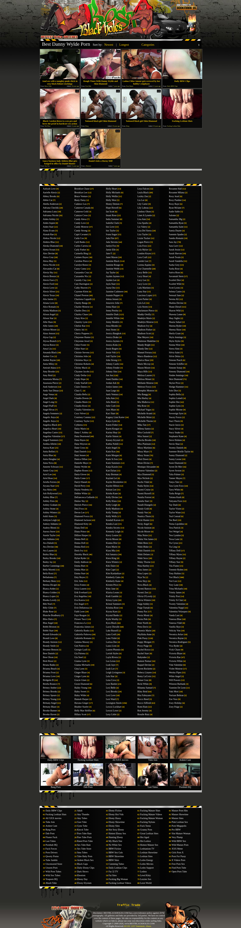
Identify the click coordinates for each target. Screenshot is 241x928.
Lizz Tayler (143, 234)
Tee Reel (173, 520)
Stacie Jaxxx (175, 425)
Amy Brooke (49, 371)
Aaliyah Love (49, 188)
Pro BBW (176, 829)
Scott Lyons (174, 288)
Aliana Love (49, 303)
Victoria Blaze (175, 653)
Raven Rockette (145, 668)
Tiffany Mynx (175, 554)
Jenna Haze (111, 307)
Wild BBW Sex (179, 841)
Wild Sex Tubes (53, 875)
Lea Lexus (111, 661)
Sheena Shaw (175, 329)
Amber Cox (48, 356)
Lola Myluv (143, 249)
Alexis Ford (48, 284)
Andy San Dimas (51, 390)
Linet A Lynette (145, 215)
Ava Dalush (48, 543)
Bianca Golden (50, 592)
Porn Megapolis (179, 826)
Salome (172, 215)
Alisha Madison (50, 310)
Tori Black (174, 577)
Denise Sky (79, 501)
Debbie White (80, 493)
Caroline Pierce (81, 261)
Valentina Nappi (176, 608)
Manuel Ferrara (145, 352)
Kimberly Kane (113, 581)
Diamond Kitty (81, 524)
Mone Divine (144, 463)
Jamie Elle (111, 249)
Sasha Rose (174, 268)
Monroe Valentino (146, 470)
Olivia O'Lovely (145, 596)
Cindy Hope (80, 379)
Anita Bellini (49, 451)
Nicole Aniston (144, 528)
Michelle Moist (145, 417)
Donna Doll (79, 543)
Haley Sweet (80, 691)
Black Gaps (82, 864)
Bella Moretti (49, 569)
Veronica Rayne (176, 638)
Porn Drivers (52, 852)
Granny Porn (146, 829)
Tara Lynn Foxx (176, 486)
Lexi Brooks (112, 691)
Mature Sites (177, 818)
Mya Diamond (144, 474)
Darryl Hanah (80, 482)
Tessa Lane (174, 539)
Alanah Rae (48, 234)
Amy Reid (48, 375)
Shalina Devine (176, 303)
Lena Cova (111, 680)
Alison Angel (49, 314)
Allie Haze (48, 322)
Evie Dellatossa (81, 608)
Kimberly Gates (113, 577)
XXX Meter (177, 849)
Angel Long (48, 402)
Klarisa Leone (112, 592)
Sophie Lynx (175, 406)
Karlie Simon (112, 436)
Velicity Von (174, 630)
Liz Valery (142, 227)
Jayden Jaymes (113, 276)
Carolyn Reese (81, 265)
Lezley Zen (143, 196)
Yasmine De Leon (177, 688)
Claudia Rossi (80, 406)
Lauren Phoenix (113, 649)
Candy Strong (80, 230)
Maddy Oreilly (144, 314)
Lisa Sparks (143, 223)
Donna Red (79, 547)
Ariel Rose (48, 478)
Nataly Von (143, 512)
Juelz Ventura (112, 394)
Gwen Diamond (81, 684)
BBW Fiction (115, 849)
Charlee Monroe (82, 307)
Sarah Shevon (175, 253)
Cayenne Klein (81, 291)
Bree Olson (48, 657)
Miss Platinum (144, 444)
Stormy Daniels (176, 448)
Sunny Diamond (176, 455)
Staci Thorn (174, 421)
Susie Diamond (176, 463)
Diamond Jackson (82, 520)
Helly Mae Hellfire (83, 710)
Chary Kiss (79, 318)
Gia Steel (78, 657)
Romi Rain (143, 707)
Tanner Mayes (175, 478)
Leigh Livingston (114, 672)
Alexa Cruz (48, 257)
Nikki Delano (144, 554)
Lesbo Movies (146, 864)
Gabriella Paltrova (82, 634)
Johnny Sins (111, 371)
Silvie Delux (175, 356)
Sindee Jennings (176, 375)
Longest (124, 44)
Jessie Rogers (112, 348)
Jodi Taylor (111, 356)
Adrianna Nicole (50, 215)
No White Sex (115, 845)
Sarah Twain (175, 257)
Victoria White (176, 661)
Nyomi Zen (143, 592)
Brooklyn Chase (82, 188)
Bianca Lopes (49, 596)
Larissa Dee (111, 642)
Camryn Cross (81, 215)
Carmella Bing (81, 253)
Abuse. (149, 926)
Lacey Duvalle (113, 627)
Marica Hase (143, 360)
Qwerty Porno (52, 856)
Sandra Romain (176, 238)
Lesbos (143, 871)
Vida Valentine (176, 665)
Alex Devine (49, 253)
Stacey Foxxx (175, 417)
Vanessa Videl (175, 623)
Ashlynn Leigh (50, 520)
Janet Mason (112, 257)
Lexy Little (111, 714)
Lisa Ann (142, 219)
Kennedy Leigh (113, 531)
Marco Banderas (145, 356)
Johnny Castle (112, 364)
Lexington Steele (114, 703)
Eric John (78, 581)
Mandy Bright (144, 345)
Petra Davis (143, 627)
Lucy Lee (142, 280)
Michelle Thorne (145, 421)
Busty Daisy (80, 200)
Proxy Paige (143, 646)
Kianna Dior (112, 543)
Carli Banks (80, 242)
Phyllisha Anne (145, 634)
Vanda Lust (174, 615)
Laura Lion (111, 646)
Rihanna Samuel (145, 688)
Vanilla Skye (175, 627)
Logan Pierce (144, 242)
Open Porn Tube (179, 871)
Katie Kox (111, 451)
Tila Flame (174, 566)
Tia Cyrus (173, 543)
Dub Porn (88, 786)
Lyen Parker (143, 299)
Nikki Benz (143, 543)
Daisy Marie (80, 428)
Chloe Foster (80, 345)
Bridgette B (48, 680)
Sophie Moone (176, 409)
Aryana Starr (49, 486)
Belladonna (48, 577)
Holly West (111, 200)
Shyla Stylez (175, 341)
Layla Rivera (112, 657)
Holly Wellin (112, 196)
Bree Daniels (49, 653)
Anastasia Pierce (50, 383)
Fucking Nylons (147, 822)
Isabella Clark (112, 223)
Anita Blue (48, 455)
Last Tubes (153, 786)
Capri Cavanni (81, 234)
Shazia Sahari (175, 322)
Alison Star (48, 318)
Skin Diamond (175, 379)
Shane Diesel (175, 307)
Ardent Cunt (185, 759)
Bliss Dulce (48, 619)
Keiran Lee (111, 489)
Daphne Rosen (81, 470)
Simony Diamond (177, 371)
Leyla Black (143, 192)
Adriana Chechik (51, 208)
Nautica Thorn (144, 516)
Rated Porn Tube (85, 841)
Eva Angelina (80, 596)
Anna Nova (48, 463)
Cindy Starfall (81, 383)
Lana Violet (111, 638)
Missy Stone (143, 455)
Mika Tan (142, 425)
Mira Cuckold (144, 432)
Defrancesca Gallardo (84, 497)
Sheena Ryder (175, 326)
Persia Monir (144, 615)
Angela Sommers (51, 413)
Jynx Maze (111, 409)
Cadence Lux (80, 204)
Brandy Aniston (50, 642)
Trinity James (175, 592)
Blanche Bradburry (52, 615)
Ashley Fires (49, 501)
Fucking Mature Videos (151, 814)
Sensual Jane (175, 295)
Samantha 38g (175, 219)
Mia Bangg (143, 394)
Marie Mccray (144, 364)
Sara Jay (173, 242)
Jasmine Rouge (113, 265)
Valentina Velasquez (178, 611)
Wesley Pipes (175, 672)
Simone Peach (175, 360)
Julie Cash (111, 406)
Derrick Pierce (81, 505)
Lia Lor (141, 200)
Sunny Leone (175, 459)
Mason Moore (144, 368)
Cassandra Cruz (81, 272)
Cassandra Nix (81, 276)
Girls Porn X (178, 852)
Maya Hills (143, 371)
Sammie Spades (176, 234)
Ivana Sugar (111, 234)
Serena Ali (174, 299)
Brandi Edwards (50, 634)
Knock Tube (83, 829)
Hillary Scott (80, 714)
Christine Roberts (82, 364)
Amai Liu (47, 348)
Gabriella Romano (83, 638)
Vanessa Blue (175, 619)
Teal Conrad (174, 516)
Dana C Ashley (81, 432)
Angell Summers (51, 440)
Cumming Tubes (116, 864)
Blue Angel (48, 623)
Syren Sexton (175, 470)
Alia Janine (48, 299)
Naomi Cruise (144, 489)
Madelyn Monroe (146, 322)
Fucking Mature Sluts (150, 810)
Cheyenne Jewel (82, 341)
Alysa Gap (48, 337)
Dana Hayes (80, 440)
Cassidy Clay (80, 280)
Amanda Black (50, 352)
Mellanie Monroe (146, 383)
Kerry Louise (112, 535)
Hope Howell (112, 208)
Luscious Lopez (145, 295)
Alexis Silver (49, 291)
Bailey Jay (48, 562)
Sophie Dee (174, 402)
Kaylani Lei (111, 478)
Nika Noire (143, 535)
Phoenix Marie (144, 630)
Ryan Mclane (175, 208)
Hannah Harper (81, 699)
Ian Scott (110, 211)
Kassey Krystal (113, 440)
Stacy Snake (174, 432)
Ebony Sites (114, 826)
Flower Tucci (80, 619)
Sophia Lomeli (176, 398)
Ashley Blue (49, 497)
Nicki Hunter (144, 520)
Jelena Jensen (112, 299)
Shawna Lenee (176, 314)
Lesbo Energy (146, 860)
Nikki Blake (143, 547)
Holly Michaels (113, 192)
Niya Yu (141, 577)
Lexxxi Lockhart (114, 707)
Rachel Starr (143, 653)
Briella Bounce (50, 684)
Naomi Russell (144, 493)
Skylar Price (174, 383)
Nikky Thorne (144, 562)
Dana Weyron (80, 444)
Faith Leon (79, 611)
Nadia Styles (143, 486)
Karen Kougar (112, 428)
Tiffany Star (174, 562)
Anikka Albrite (50, 444)
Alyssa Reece (49, 345)
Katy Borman (112, 474)
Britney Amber (50, 688)
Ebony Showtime (117, 822)
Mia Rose (142, 406)
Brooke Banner (50, 710)
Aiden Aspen (49, 223)
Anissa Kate (48, 448)
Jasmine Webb (112, 268)
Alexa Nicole (49, 265)
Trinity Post (174, 596)
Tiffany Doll (175, 550)
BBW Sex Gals (116, 852)
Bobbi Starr (48, 630)
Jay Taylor (111, 272)
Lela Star (110, 676)
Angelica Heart (50, 428)
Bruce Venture (81, 196)
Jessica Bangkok (113, 333)
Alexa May (48, 261)
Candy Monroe (81, 227)
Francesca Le (80, 623)
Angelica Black (50, 425)
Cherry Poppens (81, 333)
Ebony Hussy (115, 818)
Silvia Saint (174, 352)
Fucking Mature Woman (151, 818)
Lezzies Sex (145, 879)
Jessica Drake (112, 337)
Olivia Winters (144, 600)
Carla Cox (79, 238)
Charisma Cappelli (83, 299)
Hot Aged (144, 837)
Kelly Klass (111, 501)
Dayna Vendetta (81, 489)
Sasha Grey (174, 265)
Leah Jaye (110, 665)
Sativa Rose (174, 272)
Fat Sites (113, 875)
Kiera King (111, 558)
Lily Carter (143, 204)
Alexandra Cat (49, 268)
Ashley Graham (50, 505)
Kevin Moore (112, 539)
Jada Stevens (112, 242)
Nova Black (143, 585)
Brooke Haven (49, 714)
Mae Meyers (143, 337)
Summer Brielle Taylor (179, 451)
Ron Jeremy (143, 710)
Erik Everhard (81, 592)
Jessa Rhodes (112, 326)
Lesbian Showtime (149, 852)
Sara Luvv (174, 246)
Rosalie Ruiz (143, 714)
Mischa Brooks (145, 440)
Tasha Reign (174, 493)
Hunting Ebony (116, 837)
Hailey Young (80, 688)
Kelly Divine (112, 497)
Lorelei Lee (143, 261)
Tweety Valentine (177, 604)
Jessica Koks (112, 345)
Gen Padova (80, 646)
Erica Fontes (80, 585)
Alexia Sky (48, 272)
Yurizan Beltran (176, 695)
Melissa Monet (144, 379)
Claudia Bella (80, 394)
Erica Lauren (80, 588)
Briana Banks (49, 665)
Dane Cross (79, 448)
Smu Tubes (82, 852)
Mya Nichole (144, 478)
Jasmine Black (112, 261)
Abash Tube (51, 883)
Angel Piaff (48, 406)
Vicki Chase (174, 649)
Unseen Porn (52, 868)
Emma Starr (80, 573)
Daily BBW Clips (56, 759)
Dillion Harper (81, 535)
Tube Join (153, 759)
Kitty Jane (110, 588)
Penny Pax (142, 611)
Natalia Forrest (144, 497)
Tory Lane (174, 585)
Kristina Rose (112, 608)
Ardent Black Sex (85, 860)
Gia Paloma (79, 653)
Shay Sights (174, 318)
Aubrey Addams (50, 524)
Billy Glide (48, 608)
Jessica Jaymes (113, 341)
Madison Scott (144, 333)
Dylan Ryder (80, 558)
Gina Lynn (79, 668)
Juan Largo (111, 390)
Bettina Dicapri (50, 585)
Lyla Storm (143, 307)
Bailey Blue (48, 554)
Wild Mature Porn (180, 845)
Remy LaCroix (144, 676)
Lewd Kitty (145, 875)
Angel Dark (48, 398)
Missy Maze (143, 451)
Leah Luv (110, 668)
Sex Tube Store (84, 849)
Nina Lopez (143, 573)
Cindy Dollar (80, 375)
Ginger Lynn (80, 676)
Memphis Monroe (146, 390)
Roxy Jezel (174, 196)
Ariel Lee (47, 474)
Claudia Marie (81, 402)
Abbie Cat (47, 200)
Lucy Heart (143, 276)
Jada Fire (110, 238)
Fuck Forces (51, 849)
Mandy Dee (143, 348)
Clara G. (78, 390)
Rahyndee (142, 657)
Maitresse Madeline (147, 341)
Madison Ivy (143, 326)
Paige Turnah (144, 608)
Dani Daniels (80, 451)
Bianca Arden (49, 588)
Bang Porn (56, 786)
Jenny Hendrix (113, 322)
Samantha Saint (176, 227)
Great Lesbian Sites (149, 833)
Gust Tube (82, 822)
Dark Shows (83, 871)
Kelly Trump (112, 512)
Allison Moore (50, 329)
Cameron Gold (81, 211)
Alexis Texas (49, 295)
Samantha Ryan (176, 223)
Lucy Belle (143, 272)
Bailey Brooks (49, 558)
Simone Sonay (175, 368)
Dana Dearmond (82, 436)
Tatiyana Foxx (175, 501)
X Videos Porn (178, 860)
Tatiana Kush (175, 497)
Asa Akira (47, 489)
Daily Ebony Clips (85, 868)
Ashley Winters (50, 512)
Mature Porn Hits (180, 810)
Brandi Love (49, 638)
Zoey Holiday (175, 703)
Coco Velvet (80, 413)
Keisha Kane (112, 493)
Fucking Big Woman (118, 879)
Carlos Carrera (81, 246)
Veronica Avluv (176, 634)
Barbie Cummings (51, 566)
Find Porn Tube (179, 868)
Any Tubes (82, 818)
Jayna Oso (111, 288)
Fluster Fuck (120, 786)
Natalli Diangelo (145, 505)
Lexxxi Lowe (112, 710)
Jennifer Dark (112, 314)
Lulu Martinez (144, 288)
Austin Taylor (49, 535)
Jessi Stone (111, 329)
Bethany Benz (49, 581)
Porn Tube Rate (84, 833)
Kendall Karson (113, 520)
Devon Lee (79, 512)
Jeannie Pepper (113, 295)
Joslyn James (112, 387)
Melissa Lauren (145, 375)
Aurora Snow (49, 531)
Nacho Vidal (143, 482)
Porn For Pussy (179, 856)
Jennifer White (113, 318)
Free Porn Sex (178, 864)
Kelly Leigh (111, 505)
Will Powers (174, 680)
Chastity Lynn (81, 322)
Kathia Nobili (112, 444)
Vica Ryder (174, 646)
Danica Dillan (80, 459)
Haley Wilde (80, 695)
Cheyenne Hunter (82, 337)
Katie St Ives (112, 459)
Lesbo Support (147, 868)
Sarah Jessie (174, 249)
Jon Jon (109, 375)
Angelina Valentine (52, 436)
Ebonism (81, 875)
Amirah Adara (49, 368)
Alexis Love (48, 288)
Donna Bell (79, 539)
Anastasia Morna (51, 379)
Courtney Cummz (82, 417)
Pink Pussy (143, 638)
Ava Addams (49, 539)
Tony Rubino (175, 573)
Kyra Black (111, 623)
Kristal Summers (114, 604)
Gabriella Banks (82, 630)
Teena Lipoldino (176, 524)
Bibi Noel (47, 604)
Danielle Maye (81, 463)
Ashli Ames (48, 516)
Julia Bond (111, 402)
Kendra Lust (112, 524)
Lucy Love (143, 284)
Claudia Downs (81, 398)
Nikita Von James (146, 539)
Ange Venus (48, 394)
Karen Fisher (112, 425)
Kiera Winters (112, 562)
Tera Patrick (174, 528)
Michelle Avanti (145, 413)
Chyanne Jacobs (82, 371)
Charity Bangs (81, 303)
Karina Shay (112, 432)
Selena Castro (175, 291)
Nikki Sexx (143, 558)
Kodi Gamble (112, 596)
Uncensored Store (54, 864)
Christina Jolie (81, 356)
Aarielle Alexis (50, 192)
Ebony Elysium (84, 883)
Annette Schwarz (51, 467)
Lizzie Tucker (144, 238)
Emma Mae (79, 569)
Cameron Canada (82, 208)
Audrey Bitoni (49, 528)
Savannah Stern (176, 276)
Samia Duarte (175, 230)
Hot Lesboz (145, 841)
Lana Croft (111, 634)
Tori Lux (173, 581)
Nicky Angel (143, 524)
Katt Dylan (111, 470)
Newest (108, 44)
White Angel (175, 676)
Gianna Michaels (82, 665)
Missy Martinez (145, 448)
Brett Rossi (48, 661)
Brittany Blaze (49, 707)
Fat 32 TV (113, 871)
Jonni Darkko (112, 379)
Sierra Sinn (174, 348)
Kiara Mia (110, 550)
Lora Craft (142, 257)
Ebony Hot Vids (116, 814)
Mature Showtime (180, 814)
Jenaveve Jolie (112, 303)
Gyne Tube (82, 826)
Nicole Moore (144, 531)
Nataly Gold (143, 508)
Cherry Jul (79, 329)
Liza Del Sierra (145, 230)
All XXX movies (120, 759)
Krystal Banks (112, 615)
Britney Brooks (50, 691)
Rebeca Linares (145, 672)
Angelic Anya (49, 417)
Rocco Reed (143, 699)
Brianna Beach (50, 668)
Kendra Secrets (113, 528)
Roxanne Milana (176, 192)
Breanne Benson (50, 649)
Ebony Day (82, 879)
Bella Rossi (48, 573)
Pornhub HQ (185, 786)
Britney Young (50, 699)
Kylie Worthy (112, 619)
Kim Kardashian (113, 573)
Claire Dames (80, 387)
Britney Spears (50, 695)
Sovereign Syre (176, 413)
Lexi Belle (111, 688)
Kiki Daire (111, 566)
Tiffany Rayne (175, 558)
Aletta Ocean (49, 249)
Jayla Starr (111, 284)
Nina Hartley (144, 566)
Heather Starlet (81, 707)
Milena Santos (144, 428)
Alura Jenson (49, 333)
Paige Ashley (144, 604)
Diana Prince (80, 531)
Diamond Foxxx (82, 516)
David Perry (80, 486)
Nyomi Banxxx (145, 588)
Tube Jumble (52, 860)
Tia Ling (173, 547)
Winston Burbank (177, 684)
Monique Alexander (147, 467)
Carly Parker (80, 249)
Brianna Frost (49, 672)
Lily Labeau (143, 208)
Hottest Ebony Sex (117, 833)
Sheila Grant (175, 333)
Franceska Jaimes (82, 627)
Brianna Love (49, 676)
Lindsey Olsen (144, 211)
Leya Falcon (143, 188)
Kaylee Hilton (112, 486)
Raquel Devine (144, 665)
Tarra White (174, 489)
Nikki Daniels (144, 550)
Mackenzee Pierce (146, 310)
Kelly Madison (113, 508)
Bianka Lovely (50, 600)
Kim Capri (111, 569)
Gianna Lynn (80, 661)
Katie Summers (113, 463)
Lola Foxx (142, 246)
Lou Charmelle (144, 268)
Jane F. (109, 253)
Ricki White (143, 684)
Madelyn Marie (145, 318)
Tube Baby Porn (84, 856)
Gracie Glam (80, 680)
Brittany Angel (50, 703)
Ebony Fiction (115, 810)
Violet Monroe (176, 668)
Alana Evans (49, 230)
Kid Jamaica (112, 554)
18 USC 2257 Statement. (134, 926)
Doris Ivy (78, 550)
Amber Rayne (49, 360)
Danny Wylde (80, 467)
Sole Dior (173, 390)
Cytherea (78, 425)
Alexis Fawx (49, 280)
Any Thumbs (83, 814)
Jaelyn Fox (111, 246)
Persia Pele (143, 619)
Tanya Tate (174, 482)
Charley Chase (81, 314)
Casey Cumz (80, 268)
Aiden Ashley (49, 219)
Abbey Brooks (49, 196)
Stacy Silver (174, 428)
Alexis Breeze (49, 276)
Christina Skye (81, 360)
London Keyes (144, 253)
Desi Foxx (79, 508)
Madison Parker (145, 329)
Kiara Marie (111, 547)
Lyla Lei (141, 303)
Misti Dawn (143, 459)
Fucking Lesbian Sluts (88, 759)
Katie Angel (111, 448)
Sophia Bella (175, 394)
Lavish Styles (112, 653)
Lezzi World (146, 883)
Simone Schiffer (176, 364)
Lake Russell (112, 630)
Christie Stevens (82, 352)
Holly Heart (111, 188)
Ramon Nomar (144, 661)
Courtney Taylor (82, 421)
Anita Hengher (50, 459)
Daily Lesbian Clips (118, 868)
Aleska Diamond (51, 246)
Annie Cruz (48, 470)
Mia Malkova (144, 402)
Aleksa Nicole (49, 238)
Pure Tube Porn (84, 837)
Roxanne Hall (175, 188)
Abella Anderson (51, 204)
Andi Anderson (50, 387)
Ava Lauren (48, 550)
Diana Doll (79, 528)
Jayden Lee (111, 280)
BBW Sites (114, 860)
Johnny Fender (113, 368)
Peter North (143, 623)
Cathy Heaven (81, 288)
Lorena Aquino (144, 265)
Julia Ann (110, 398)
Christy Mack (80, 368)
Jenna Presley (112, 310)
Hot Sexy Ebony (116, 829)
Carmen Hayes (81, 257)
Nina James (143, 569)
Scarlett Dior (175, 280)
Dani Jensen (80, 455)
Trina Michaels (176, 588)
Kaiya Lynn (111, 421)
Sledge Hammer (176, 387)
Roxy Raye (174, 204)
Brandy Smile (49, 646)
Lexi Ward (111, 699)
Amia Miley (48, 364)
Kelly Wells (111, 516)
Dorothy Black (81, 554)
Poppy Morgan (144, 642)
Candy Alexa (80, 219)
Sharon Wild (175, 310)
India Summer (112, 219)
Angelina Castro (50, 432)
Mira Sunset (143, 436)
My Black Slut (115, 841)
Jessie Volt (111, 352)
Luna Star (142, 291)
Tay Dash (173, 505)
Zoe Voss (173, 699)
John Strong (111, 360)
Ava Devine (48, 547)
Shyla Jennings (176, 337)
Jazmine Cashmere (114, 291)
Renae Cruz (143, 680)
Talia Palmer (175, 474)
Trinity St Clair (176, 600)
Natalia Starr (143, 501)
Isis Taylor (111, 230)
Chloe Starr (79, 348)
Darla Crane (80, 478)
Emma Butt (79, 566)
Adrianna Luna (50, 211)
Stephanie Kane (176, 436)
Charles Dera (80, 310)
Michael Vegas (144, 409)
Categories (147, 44)
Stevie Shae (174, 444)
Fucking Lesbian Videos (120, 883)
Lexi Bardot (111, 684)
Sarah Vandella (176, 261)
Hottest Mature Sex (149, 845)
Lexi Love (111, 695)
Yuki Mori (174, 691)
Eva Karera (79, 600)
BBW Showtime (116, 856)
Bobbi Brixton (49, 627)
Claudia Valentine (82, 409)
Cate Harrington (82, 284)
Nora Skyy (142, 581)
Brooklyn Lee (80, 192)
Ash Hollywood (50, 493)
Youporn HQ (52, 879)
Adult (79, 810)
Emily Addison (81, 562)
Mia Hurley (143, 398)
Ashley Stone (49, 508)
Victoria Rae (175, 657)
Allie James (48, 326)
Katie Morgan (112, 455)
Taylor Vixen (175, 508)
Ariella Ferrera (50, 482)
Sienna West (174, 345)
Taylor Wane (175, 512)
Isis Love (110, 227)
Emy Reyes (79, 577)
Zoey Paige (174, 707)
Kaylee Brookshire (114, 482)
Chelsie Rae (80, 326)
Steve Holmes (175, 440)
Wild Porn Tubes (53, 871)
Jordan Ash (111, 383)
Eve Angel (79, 604)
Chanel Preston (81, 295)
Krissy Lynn (111, 600)
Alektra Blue (49, 242)
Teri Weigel (174, 531)
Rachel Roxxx (144, 649)
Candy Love (80, 223)
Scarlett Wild (175, 284)
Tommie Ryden (176, 569)
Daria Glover (80, 474)
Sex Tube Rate (84, 845)
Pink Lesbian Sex (180, 822)
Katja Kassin (112, 467)
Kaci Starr (110, 413)
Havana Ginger (81, 703)
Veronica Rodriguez (178, 642)
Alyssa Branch (50, 341)
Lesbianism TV (147, 849)
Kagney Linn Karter (115, 417)
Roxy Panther (175, 200)
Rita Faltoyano (144, 695)
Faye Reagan (80, 615)
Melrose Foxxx (145, 387)
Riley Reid (142, 691)
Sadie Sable (174, 211)
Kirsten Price (112, 585)
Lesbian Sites (146, 856)
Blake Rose (48, 611)
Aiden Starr (48, 227)
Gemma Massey (82, 642)
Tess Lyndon (175, 535)
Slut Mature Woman (181, 833)
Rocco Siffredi (144, 703)
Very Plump (177, 837)
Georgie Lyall (80, 649)
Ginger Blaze (80, 672)
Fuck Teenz (145, 826)
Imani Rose (111, 215)
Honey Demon (113, 204)
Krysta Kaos (112, 611)
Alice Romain (49, 307)
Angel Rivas (49, 409)
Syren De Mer (175, 467)
